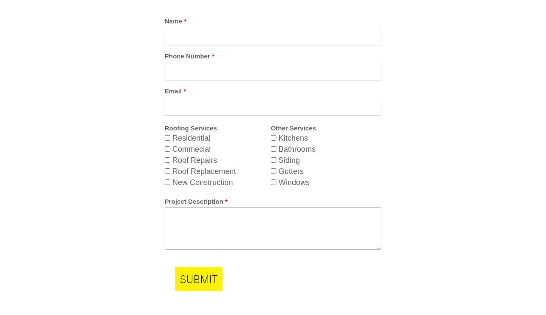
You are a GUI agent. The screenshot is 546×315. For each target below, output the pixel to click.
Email (175, 91)
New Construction (202, 182)
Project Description (196, 201)
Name (175, 21)
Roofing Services (191, 128)
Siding (289, 160)
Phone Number (190, 56)
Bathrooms (297, 149)
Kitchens (293, 138)
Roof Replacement (204, 171)
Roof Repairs (194, 160)
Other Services (293, 128)
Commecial (191, 149)
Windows (294, 182)
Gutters (291, 171)
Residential (191, 138)
